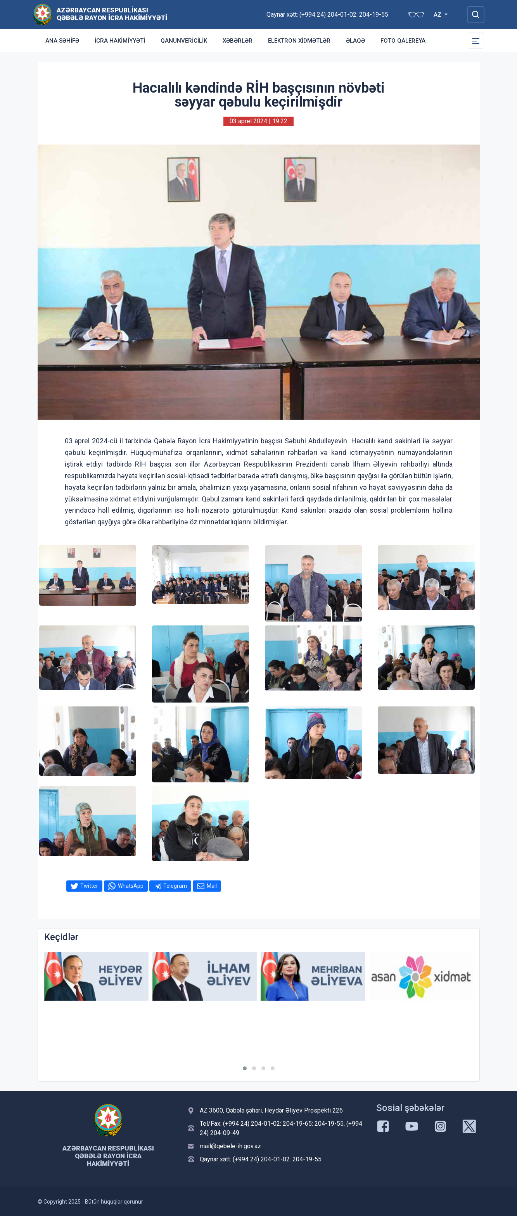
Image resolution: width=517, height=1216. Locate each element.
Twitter (89, 886)
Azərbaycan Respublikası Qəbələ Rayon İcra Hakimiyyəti (112, 14)
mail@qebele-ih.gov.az (230, 1146)
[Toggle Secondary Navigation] (475, 40)
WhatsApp (131, 886)
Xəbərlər (237, 40)
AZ (438, 14)
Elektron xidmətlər (299, 40)
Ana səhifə (62, 40)
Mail (212, 886)
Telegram (175, 886)
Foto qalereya (402, 40)
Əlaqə (355, 40)
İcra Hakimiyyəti (120, 40)
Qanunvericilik (184, 40)
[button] (244, 1068)
